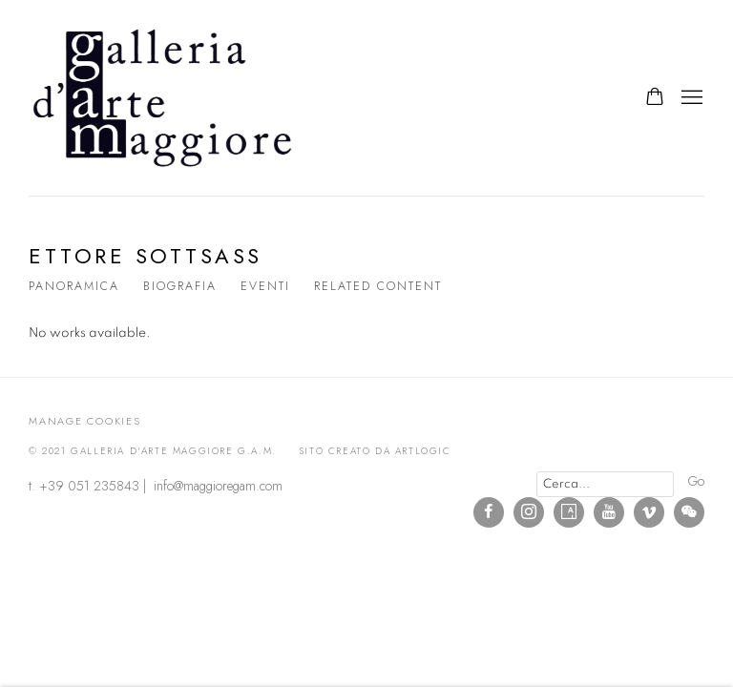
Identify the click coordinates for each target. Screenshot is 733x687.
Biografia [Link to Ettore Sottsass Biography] (180, 286)
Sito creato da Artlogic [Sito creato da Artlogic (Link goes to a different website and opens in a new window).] (375, 451)
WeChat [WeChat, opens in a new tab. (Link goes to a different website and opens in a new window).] (689, 512)
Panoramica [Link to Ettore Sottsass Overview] (74, 286)
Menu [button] (690, 98)
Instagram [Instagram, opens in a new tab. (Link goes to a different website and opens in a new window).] (528, 512)
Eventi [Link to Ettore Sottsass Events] (265, 286)
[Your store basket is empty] (654, 98)
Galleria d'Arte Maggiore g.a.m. (162, 98)
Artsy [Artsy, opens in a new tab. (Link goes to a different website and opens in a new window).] (569, 512)
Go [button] (696, 480)
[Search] (605, 484)
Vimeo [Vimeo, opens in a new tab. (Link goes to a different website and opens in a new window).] (649, 512)
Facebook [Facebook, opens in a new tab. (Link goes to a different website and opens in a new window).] (488, 512)
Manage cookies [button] (85, 420)
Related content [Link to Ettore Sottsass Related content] (378, 286)
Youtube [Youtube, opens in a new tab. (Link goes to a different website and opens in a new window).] (609, 512)
